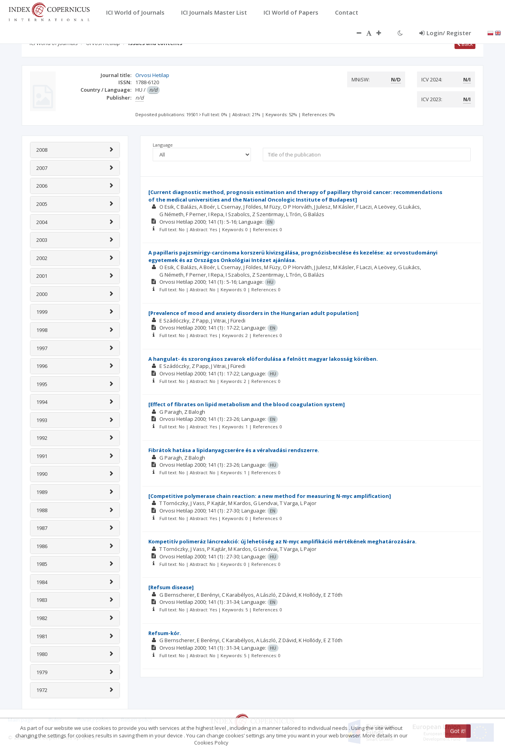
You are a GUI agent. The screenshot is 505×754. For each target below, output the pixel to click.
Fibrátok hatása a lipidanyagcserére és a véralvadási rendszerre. (233, 450)
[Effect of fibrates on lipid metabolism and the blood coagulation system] (246, 404)
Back (465, 43)
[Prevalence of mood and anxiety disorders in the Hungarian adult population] (253, 313)
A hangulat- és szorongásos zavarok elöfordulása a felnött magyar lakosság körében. (263, 358)
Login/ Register (445, 33)
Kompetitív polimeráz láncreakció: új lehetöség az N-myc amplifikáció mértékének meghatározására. (282, 541)
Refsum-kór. (164, 633)
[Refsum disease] (171, 587)
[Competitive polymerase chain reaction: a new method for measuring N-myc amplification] (269, 496)
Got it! (458, 731)
